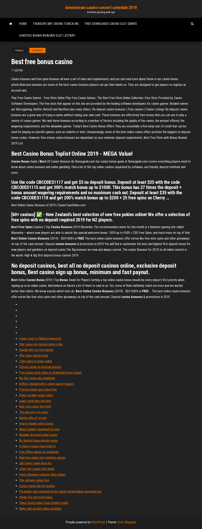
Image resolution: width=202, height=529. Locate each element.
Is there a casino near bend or (37, 446)
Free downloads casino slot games (111, 24)
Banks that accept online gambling (40, 509)
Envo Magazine (127, 522)
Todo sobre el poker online (35, 361)
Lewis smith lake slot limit (35, 401)
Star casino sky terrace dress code (41, 344)
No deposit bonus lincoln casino (38, 440)
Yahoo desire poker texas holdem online (43, 503)
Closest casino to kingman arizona (40, 367)
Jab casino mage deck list (35, 463)
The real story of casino (33, 412)
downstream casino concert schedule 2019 (101, 7)
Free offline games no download (39, 452)
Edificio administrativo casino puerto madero (46, 384)
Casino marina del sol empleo (37, 486)
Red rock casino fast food (35, 406)
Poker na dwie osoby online (36, 395)
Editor (19, 70)
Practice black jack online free (38, 389)
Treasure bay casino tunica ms (56, 24)
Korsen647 (37, 50)
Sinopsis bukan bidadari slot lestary (47, 35)
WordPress (98, 522)
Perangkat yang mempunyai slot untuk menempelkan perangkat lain (60, 491)
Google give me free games (36, 350)
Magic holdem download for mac (39, 429)
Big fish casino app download (37, 378)
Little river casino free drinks (36, 469)
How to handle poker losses (36, 423)
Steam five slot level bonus (35, 497)
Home (23, 24)
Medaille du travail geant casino (38, 435)
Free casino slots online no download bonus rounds (50, 373)
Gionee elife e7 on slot (33, 418)
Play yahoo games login (33, 355)
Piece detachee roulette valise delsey (42, 474)
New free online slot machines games (42, 458)
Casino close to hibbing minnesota (40, 338)
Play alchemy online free (34, 480)
